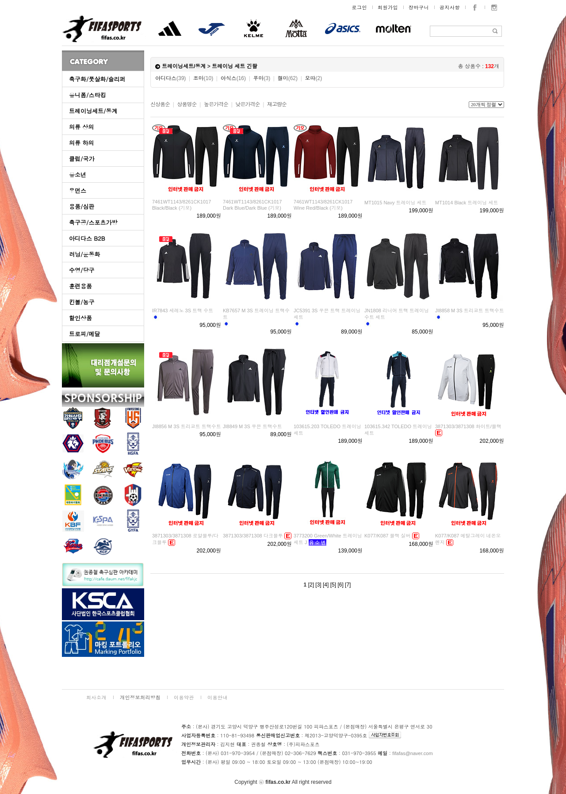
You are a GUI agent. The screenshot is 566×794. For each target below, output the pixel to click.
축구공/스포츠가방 (93, 222)
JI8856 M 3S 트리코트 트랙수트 (186, 426)
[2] (311, 585)
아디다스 (170, 78)
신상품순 (160, 104)
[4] (326, 585)
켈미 (288, 78)
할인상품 (80, 318)
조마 (203, 78)
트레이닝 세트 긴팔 (234, 66)
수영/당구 (81, 270)
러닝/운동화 (84, 254)
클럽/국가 (81, 158)
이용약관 (184, 697)
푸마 (261, 78)
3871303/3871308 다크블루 (253, 535)
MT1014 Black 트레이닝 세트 (466, 202)
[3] (318, 585)
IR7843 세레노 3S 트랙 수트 (182, 310)
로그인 (359, 7)
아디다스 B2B (87, 238)
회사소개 (96, 697)
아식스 (233, 78)
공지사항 (450, 7)
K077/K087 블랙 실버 (387, 535)
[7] (348, 585)
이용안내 (217, 697)
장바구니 (419, 7)
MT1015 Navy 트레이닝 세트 (395, 202)
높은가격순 (216, 104)
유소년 (77, 174)
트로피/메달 (84, 334)
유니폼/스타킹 (87, 95)
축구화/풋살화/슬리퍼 (97, 79)
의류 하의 (81, 142)
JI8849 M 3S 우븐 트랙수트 (252, 426)
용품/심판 (81, 206)
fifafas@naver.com (412, 753)
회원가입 (388, 7)
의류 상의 (81, 127)
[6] (340, 585)
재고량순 (277, 104)
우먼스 (77, 190)
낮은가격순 (247, 104)
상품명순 (186, 104)
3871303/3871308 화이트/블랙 (468, 426)
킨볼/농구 (81, 302)
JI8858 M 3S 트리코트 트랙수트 (469, 310)
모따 (313, 78)
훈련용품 (80, 286)
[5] (333, 585)
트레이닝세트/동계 (93, 111)
